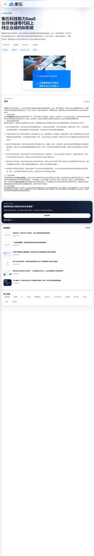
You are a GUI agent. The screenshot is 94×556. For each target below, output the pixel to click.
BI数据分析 (37, 297)
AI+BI (6, 301)
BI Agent (14, 301)
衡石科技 (7, 297)
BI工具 (84, 297)
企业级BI (67, 297)
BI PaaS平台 (57, 297)
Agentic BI (47, 297)
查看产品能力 (8, 220)
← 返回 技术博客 (6, 13)
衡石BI (15, 297)
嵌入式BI (76, 297)
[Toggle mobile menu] (5, 4)
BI (22, 297)
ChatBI (28, 297)
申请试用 (47, 215)
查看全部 (88, 227)
